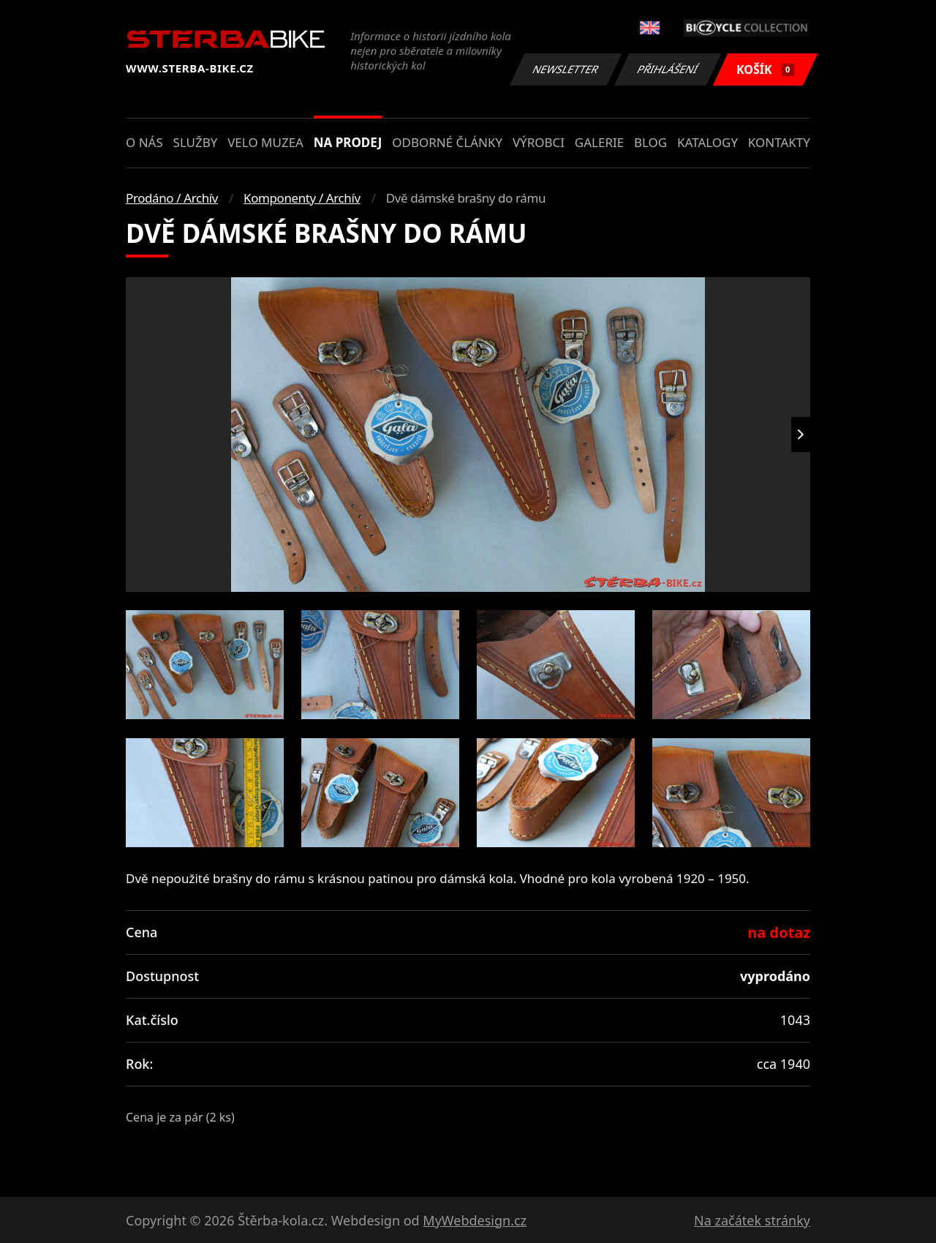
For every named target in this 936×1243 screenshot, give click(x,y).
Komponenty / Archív (302, 197)
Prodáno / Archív (172, 197)
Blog (650, 142)
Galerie (599, 142)
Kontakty (779, 142)
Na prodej (348, 142)
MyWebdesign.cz (474, 1220)
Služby (195, 142)
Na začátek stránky (752, 1220)
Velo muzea (265, 142)
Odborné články (447, 142)
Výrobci (539, 142)
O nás (144, 142)
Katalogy (707, 142)
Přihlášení (667, 69)
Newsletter (565, 69)
